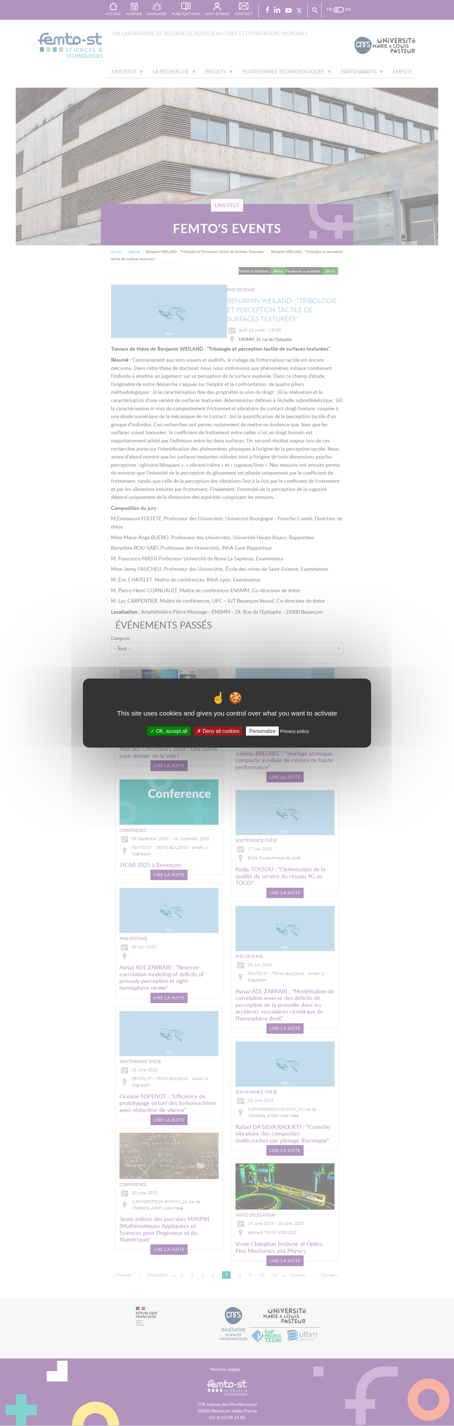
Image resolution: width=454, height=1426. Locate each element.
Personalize (262, 730)
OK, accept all (168, 730)
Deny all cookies (218, 730)
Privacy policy (294, 730)
